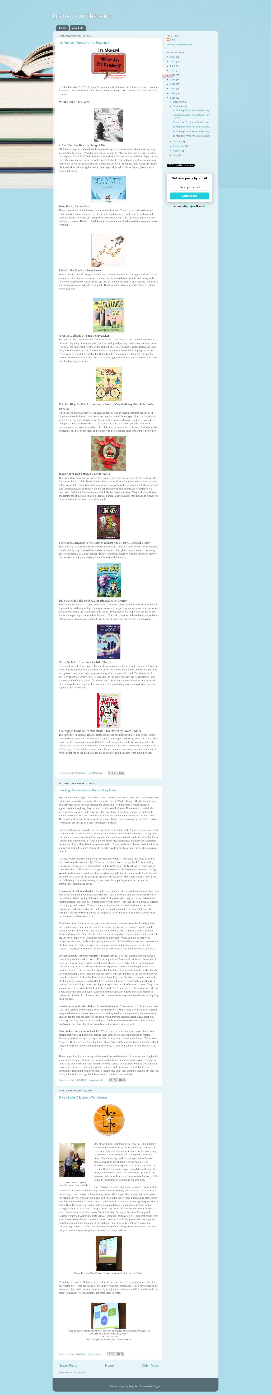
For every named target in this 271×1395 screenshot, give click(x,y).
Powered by (189, 206)
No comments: (96, 1080)
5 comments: (95, 1354)
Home (62, 27)
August (177, 150)
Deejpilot (133, 1386)
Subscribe (189, 196)
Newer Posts (68, 1365)
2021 (173, 70)
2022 (173, 66)
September (179, 146)
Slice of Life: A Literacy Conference (83, 1097)
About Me (77, 27)
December (178, 101)
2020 (173, 75)
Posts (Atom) (79, 1372)
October (177, 141)
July (175, 155)
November (178, 106)
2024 (173, 57)
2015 (173, 98)
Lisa (172, 39)
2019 (173, 79)
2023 (173, 61)
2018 (173, 84)
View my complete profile (180, 44)
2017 (173, 88)
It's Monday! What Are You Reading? (84, 42)
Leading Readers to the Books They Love (87, 790)
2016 (173, 93)
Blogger (156, 1386)
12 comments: (96, 773)
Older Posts (150, 1365)
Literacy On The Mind (82, 16)
